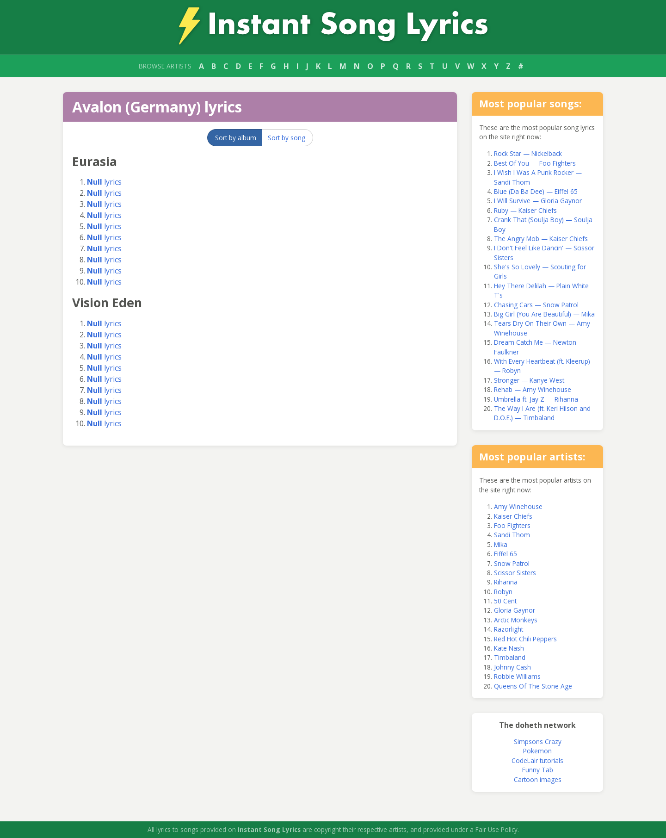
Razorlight (508, 629)
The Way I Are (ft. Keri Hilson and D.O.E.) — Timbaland (542, 413)
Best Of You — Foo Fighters (535, 163)
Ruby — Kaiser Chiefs (525, 210)
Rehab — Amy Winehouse (532, 389)
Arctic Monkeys (515, 619)
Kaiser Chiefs (513, 516)
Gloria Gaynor (514, 610)
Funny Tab (537, 769)
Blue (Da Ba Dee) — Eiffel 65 (536, 191)
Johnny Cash (512, 667)
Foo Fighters (512, 525)
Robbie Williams (517, 676)
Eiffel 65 (505, 553)
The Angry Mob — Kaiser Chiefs (541, 238)
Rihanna (506, 581)
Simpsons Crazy (537, 741)
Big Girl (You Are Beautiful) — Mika (544, 314)
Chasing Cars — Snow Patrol (536, 304)
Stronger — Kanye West (529, 380)
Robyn (503, 591)
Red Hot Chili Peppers (525, 638)
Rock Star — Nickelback (528, 153)
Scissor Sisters (515, 572)
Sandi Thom (512, 534)
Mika (500, 544)
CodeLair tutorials (537, 760)
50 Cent (505, 600)
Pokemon (537, 750)
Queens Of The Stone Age (533, 686)
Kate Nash (509, 648)
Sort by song (286, 137)
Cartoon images (537, 779)
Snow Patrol (512, 563)
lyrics (104, 182)
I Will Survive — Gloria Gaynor (538, 200)
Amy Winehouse (518, 506)
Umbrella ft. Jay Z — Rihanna (536, 399)
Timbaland (509, 657)
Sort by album (235, 137)
